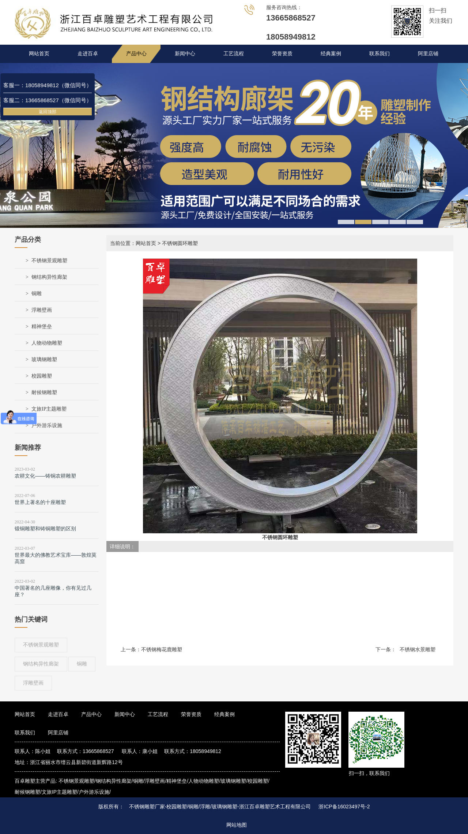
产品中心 (136, 53)
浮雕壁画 (41, 310)
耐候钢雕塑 (44, 392)
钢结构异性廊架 (49, 277)
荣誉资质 (282, 53)
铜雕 (36, 293)
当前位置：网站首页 (133, 243)
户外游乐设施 (46, 425)
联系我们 (379, 53)
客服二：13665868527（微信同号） (47, 100)
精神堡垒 (41, 326)
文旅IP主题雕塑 (49, 409)
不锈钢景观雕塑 (49, 260)
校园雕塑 (41, 376)
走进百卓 (88, 53)
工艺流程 (233, 53)
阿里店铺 (428, 53)
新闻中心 (185, 53)
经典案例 (331, 53)
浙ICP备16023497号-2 (344, 806)
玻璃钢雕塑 (44, 359)
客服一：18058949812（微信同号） (47, 85)
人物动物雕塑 (46, 343)
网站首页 (39, 53)
